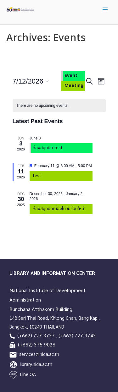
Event (71, 75)
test (37, 175)
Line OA (28, 374)
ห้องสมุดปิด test (48, 147)
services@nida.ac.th (39, 354)
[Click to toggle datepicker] (31, 81)
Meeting (74, 85)
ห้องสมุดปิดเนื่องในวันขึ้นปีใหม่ (58, 208)
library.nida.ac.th (36, 364)
